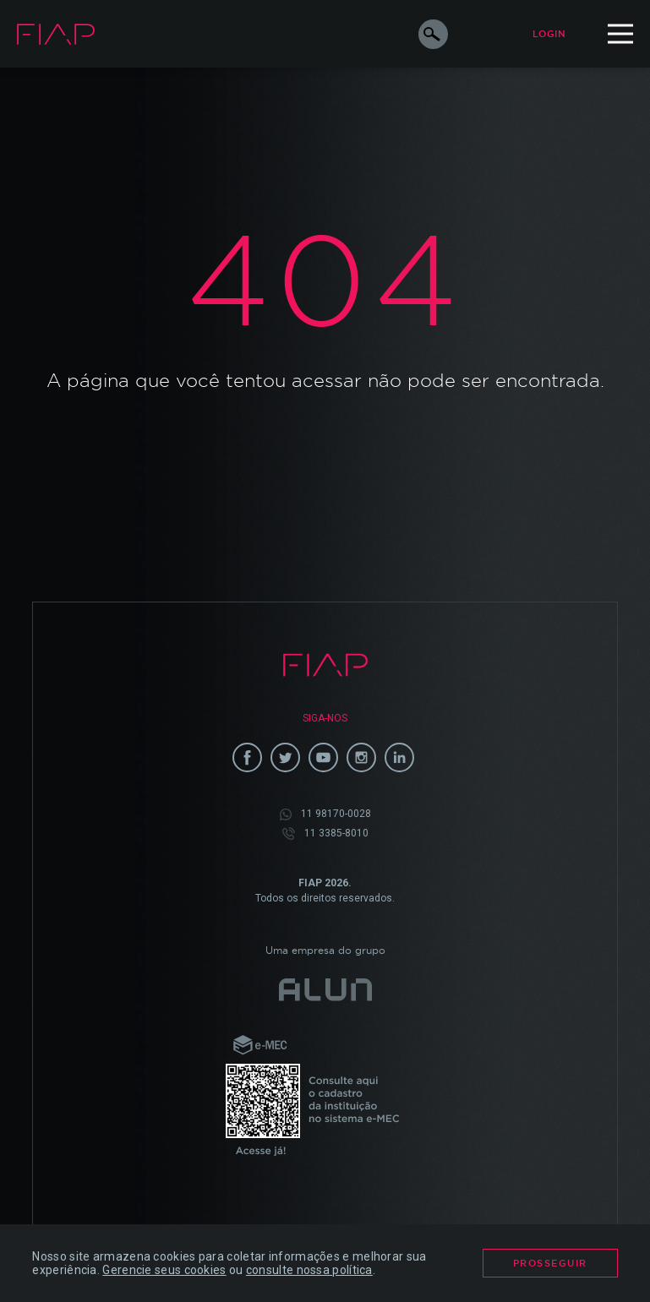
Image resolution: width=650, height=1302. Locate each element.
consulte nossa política (309, 1270)
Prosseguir (550, 1263)
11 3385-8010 (325, 833)
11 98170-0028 (325, 814)
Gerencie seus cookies (164, 1270)
